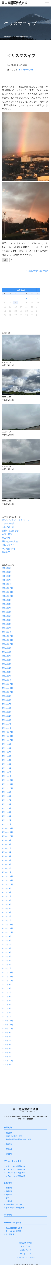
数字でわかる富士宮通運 (15, 1208)
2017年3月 (7, 1008)
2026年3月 (7, 576)
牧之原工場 (10, 1234)
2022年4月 (7, 764)
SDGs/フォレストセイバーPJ (15, 520)
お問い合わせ (25, 1250)
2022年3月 (7, 768)
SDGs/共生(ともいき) (14, 1204)
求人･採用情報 (8, 549)
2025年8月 (7, 604)
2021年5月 (7, 808)
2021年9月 (7, 792)
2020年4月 (7, 860)
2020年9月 (7, 840)
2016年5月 (7, 1048)
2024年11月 (7, 640)
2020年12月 (7, 828)
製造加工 (6, 552)
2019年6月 (7, 900)
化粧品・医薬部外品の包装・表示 (18, 1139)
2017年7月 (7, 992)
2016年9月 (7, 1032)
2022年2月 (7, 772)
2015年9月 (7, 1065)
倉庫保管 (9, 1144)
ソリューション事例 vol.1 (15, 1166)
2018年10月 (7, 932)
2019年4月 (7, 908)
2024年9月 (7, 648)
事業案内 (8, 1128)
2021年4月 (7, 812)
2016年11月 (7, 1025)
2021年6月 (7, 804)
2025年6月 (7, 612)
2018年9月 (7, 936)
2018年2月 (7, 964)
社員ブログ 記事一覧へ (38, 271)
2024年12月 (7, 636)
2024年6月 (7, 660)
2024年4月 (7, 668)
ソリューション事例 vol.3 (15, 1173)
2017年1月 (7, 1016)
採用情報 (8, 1215)
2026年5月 (7, 568)
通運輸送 (9, 1149)
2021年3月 (7, 816)
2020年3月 (7, 864)
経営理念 (9, 1188)
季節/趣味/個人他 (22, 36)
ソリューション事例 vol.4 (15, 1176)
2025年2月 (7, 628)
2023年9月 (7, 696)
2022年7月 (7, 752)
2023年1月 (7, 728)
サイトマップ (25, 1254)
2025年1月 (7, 632)
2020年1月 (7, 872)
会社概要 (9, 1191)
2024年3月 (7, 672)
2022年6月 (7, 756)
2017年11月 (7, 976)
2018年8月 (7, 940)
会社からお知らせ (10, 530)
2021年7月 (7, 800)
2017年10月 (7, 980)
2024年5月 (7, 664)
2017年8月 (7, 988)
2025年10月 (7, 596)
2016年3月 (7, 1057)
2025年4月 (7, 620)
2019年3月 (7, 912)
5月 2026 (21, 290)
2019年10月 (7, 884)
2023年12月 (7, 684)
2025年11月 (7, 592)
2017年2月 (7, 1012)
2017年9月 (7, 984)
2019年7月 (7, 896)
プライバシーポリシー (25, 1257)
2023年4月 (7, 716)
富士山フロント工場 (13, 1231)
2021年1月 (7, 824)
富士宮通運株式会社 (8, 36)
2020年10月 (7, 836)
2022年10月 (7, 740)
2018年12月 (7, 924)
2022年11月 (7, 736)
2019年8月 (7, 892)
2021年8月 (7, 796)
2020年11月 (7, 832)
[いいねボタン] (5, 260)
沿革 (7, 1198)
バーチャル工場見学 (12, 1223)
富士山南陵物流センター (15, 1228)
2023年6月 (7, 708)
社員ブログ (15, 36)
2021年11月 (7, 784)
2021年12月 (7, 780)
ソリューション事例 (12, 1161)
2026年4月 (7, 572)
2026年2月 (7, 580)
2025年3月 (7, 624)
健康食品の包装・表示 (14, 1136)
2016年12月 (7, 1021)
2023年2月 (7, 724)
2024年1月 (7, 680)
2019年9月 (7, 888)
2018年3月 (7, 960)
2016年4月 (7, 1053)
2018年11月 (7, 928)
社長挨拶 (9, 1201)
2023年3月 (7, 720)
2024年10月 (7, 644)
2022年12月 (7, 732)
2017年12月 (7, 972)
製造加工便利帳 (25, 1243)
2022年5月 (7, 760)
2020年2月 (7, 868)
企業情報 (8, 1183)
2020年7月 (7, 848)
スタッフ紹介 (8, 523)
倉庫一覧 (9, 1195)
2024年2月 (7, 676)
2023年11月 (7, 688)
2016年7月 (7, 1041)
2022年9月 (7, 744)
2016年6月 (7, 1045)
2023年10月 (7, 692)
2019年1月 (7, 920)
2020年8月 (7, 844)
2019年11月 (7, 880)
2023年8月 (7, 700)
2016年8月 (7, 1037)
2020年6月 (7, 852)
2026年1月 (7, 584)
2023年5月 (7, 712)
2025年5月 (7, 616)
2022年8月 (7, 748)
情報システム (8, 545)
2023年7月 (7, 704)
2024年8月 (7, 652)
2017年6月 (7, 996)
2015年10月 (7, 1061)
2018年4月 (7, 956)
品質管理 (6, 538)
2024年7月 (7, 656)
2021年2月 (7, 820)
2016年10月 (7, 1028)
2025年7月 (7, 608)
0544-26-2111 (42, 1116)
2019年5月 (7, 904)
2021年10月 (7, 788)
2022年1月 (7, 776)
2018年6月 (7, 948)
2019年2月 (7, 916)
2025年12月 (7, 588)
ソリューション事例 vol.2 (15, 1169)
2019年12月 (7, 876)
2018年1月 (7, 968)
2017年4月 (7, 1005)
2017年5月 (7, 1000)
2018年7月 (7, 944)
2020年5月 (7, 856)
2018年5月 (7, 952)
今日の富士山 (8, 527)
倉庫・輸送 (7, 534)
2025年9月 (7, 600)
